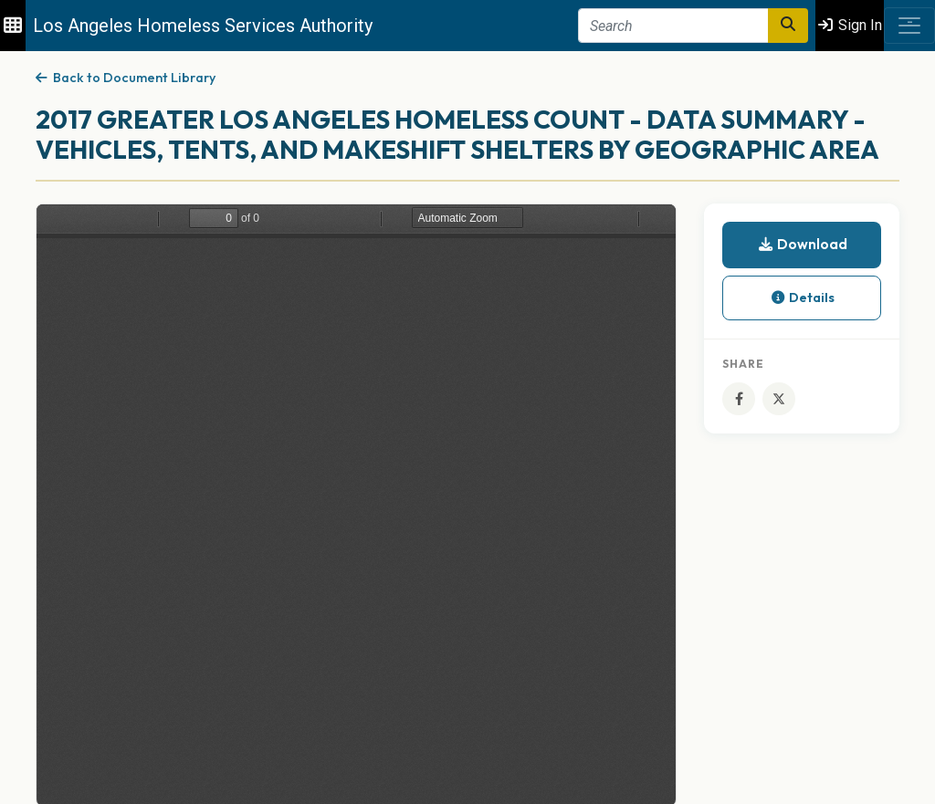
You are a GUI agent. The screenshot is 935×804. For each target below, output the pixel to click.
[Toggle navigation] (909, 25)
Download (802, 244)
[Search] (673, 25)
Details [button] (802, 297)
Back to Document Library (125, 77)
